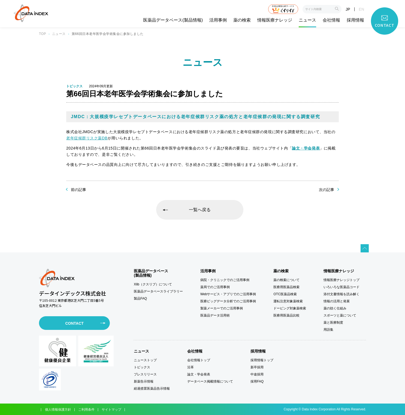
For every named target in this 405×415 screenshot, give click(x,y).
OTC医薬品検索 (285, 294)
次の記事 (326, 189)
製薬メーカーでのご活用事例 (221, 308)
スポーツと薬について (340, 315)
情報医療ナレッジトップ (341, 280)
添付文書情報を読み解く (341, 294)
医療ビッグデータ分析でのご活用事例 (228, 301)
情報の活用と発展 (337, 301)
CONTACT (74, 323)
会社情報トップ (198, 360)
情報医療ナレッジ (274, 20)
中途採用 (257, 374)
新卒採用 (257, 367)
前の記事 (78, 189)
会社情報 (331, 20)
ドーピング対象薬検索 (289, 308)
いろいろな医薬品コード (341, 287)
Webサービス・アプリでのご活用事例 (228, 294)
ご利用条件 (86, 409)
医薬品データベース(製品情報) (173, 20)
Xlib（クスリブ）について (153, 284)
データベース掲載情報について (210, 381)
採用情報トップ (261, 360)
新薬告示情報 (143, 381)
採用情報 (355, 20)
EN (361, 9)
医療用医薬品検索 (286, 287)
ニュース (307, 20)
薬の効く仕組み (335, 308)
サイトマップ (111, 409)
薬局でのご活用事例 (215, 287)
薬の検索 (242, 20)
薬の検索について (286, 280)
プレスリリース (145, 374)
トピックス (142, 367)
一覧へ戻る (200, 209)
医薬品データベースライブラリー (158, 291)
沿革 (190, 367)
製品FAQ (140, 298)
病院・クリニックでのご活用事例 (224, 280)
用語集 (328, 330)
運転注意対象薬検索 (288, 301)
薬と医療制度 (333, 322)
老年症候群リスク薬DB (87, 138)
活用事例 (218, 20)
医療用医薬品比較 (286, 315)
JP (348, 9)
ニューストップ (145, 360)
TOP (42, 34)
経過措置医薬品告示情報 (152, 388)
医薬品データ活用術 (215, 315)
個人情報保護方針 (58, 409)
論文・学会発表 (198, 374)
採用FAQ (257, 381)
